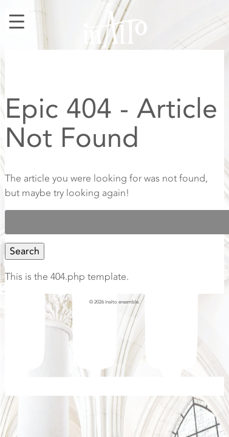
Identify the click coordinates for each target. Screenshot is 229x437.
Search (24, 251)
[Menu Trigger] (17, 21)
